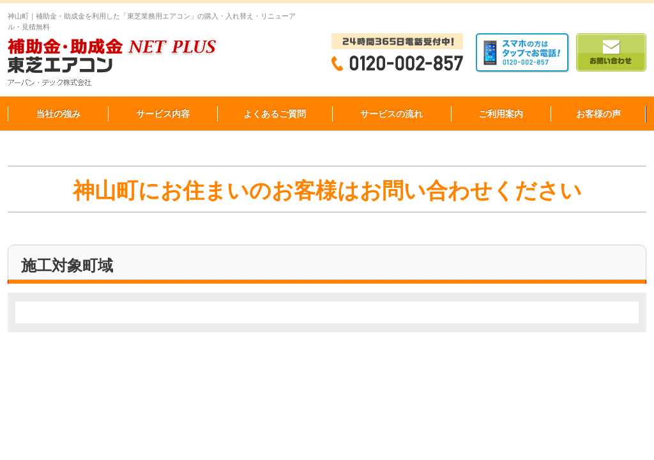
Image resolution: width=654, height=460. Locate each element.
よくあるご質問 (274, 114)
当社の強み (58, 114)
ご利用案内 (500, 114)
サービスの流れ (391, 114)
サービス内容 (163, 114)
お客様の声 (598, 114)
